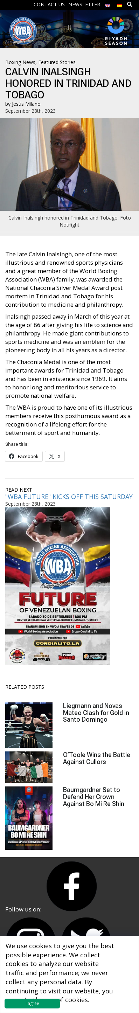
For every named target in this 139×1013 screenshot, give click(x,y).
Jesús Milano (26, 103)
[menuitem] (108, 4)
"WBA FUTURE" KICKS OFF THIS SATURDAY (69, 496)
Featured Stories (57, 62)
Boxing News (20, 62)
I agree (32, 1003)
